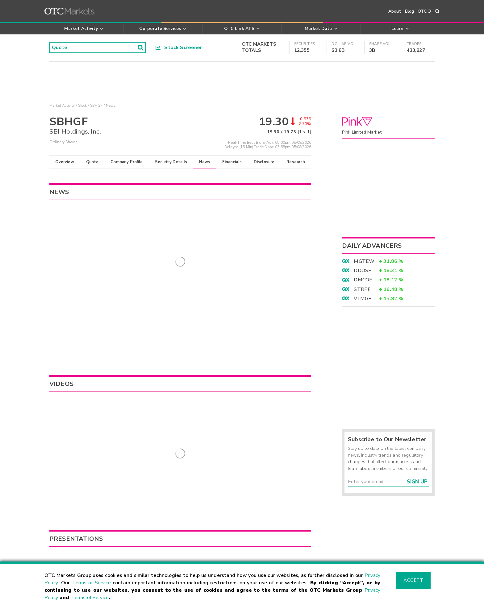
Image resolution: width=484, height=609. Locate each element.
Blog (409, 11)
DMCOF (363, 279)
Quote (92, 162)
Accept (413, 580)
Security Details (171, 162)
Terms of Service (91, 582)
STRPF (362, 289)
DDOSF (362, 270)
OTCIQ (424, 11)
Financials (232, 162)
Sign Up (417, 481)
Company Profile (127, 162)
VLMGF (362, 298)
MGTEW (364, 261)
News (205, 162)
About (394, 11)
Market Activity (62, 105)
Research (295, 162)
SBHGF (96, 105)
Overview (64, 162)
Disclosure (264, 162)
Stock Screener (179, 47)
